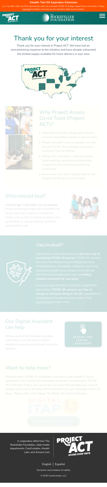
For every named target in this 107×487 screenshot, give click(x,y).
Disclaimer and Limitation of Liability (53, 470)
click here (26, 9)
